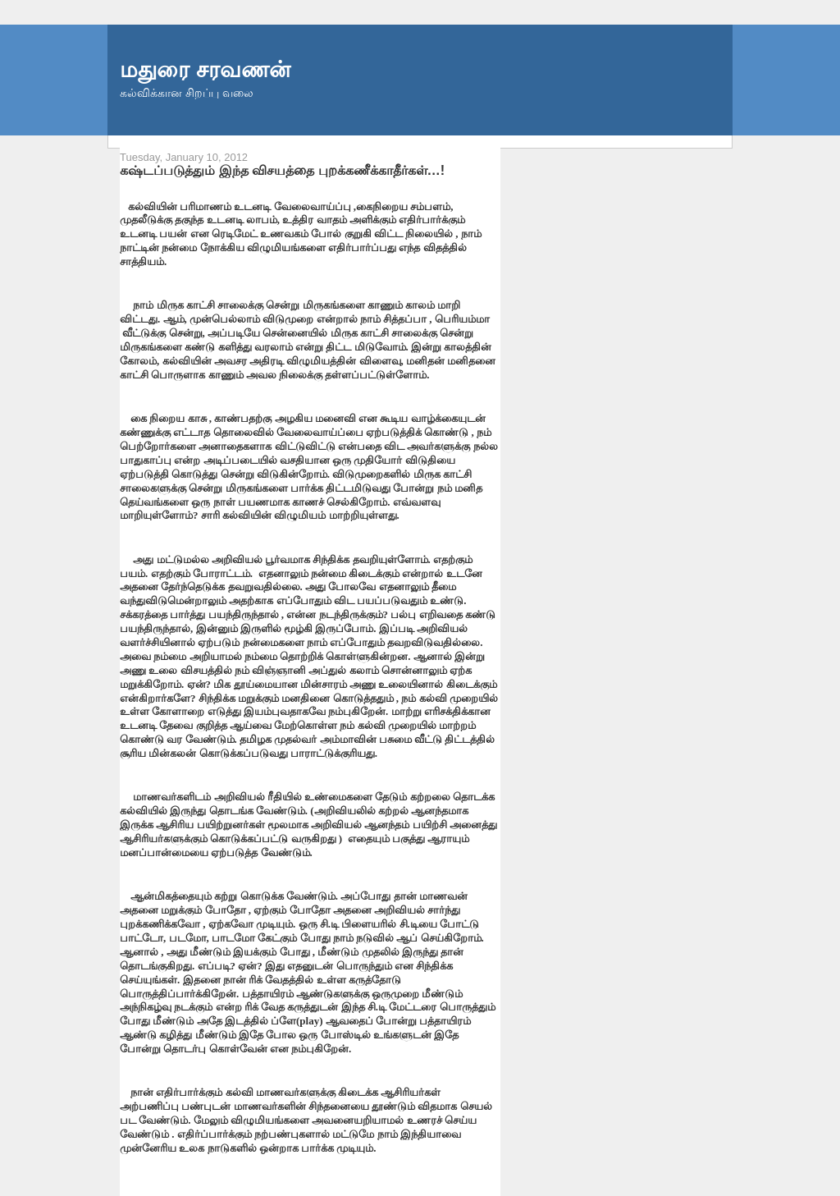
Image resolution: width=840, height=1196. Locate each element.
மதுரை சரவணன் (205, 69)
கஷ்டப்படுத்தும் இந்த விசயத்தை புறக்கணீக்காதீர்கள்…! (282, 170)
